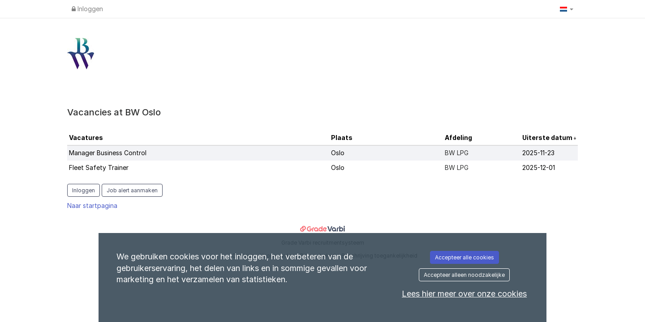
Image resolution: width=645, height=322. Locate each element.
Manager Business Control (107, 153)
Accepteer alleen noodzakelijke (464, 274)
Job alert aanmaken (132, 190)
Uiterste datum (548, 137)
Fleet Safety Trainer (99, 167)
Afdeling (458, 137)
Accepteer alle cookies (464, 257)
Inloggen (87, 9)
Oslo (337, 153)
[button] (566, 9)
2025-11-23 (538, 153)
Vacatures (86, 137)
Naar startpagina (92, 205)
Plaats (342, 137)
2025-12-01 (538, 167)
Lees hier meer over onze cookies (464, 293)
